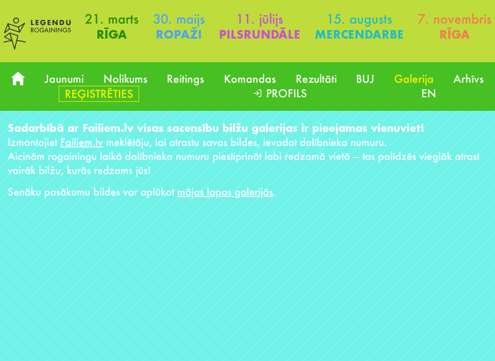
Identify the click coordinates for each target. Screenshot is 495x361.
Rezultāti (316, 78)
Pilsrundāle (259, 34)
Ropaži (179, 34)
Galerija (414, 78)
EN (428, 93)
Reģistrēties (99, 93)
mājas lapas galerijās (225, 191)
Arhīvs (468, 78)
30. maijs (179, 19)
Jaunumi (64, 78)
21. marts (112, 19)
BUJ (365, 78)
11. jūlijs (259, 19)
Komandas (250, 78)
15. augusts (359, 19)
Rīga (111, 34)
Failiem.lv (81, 141)
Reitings (185, 78)
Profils (286, 93)
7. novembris (454, 19)
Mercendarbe (359, 34)
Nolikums (125, 78)
